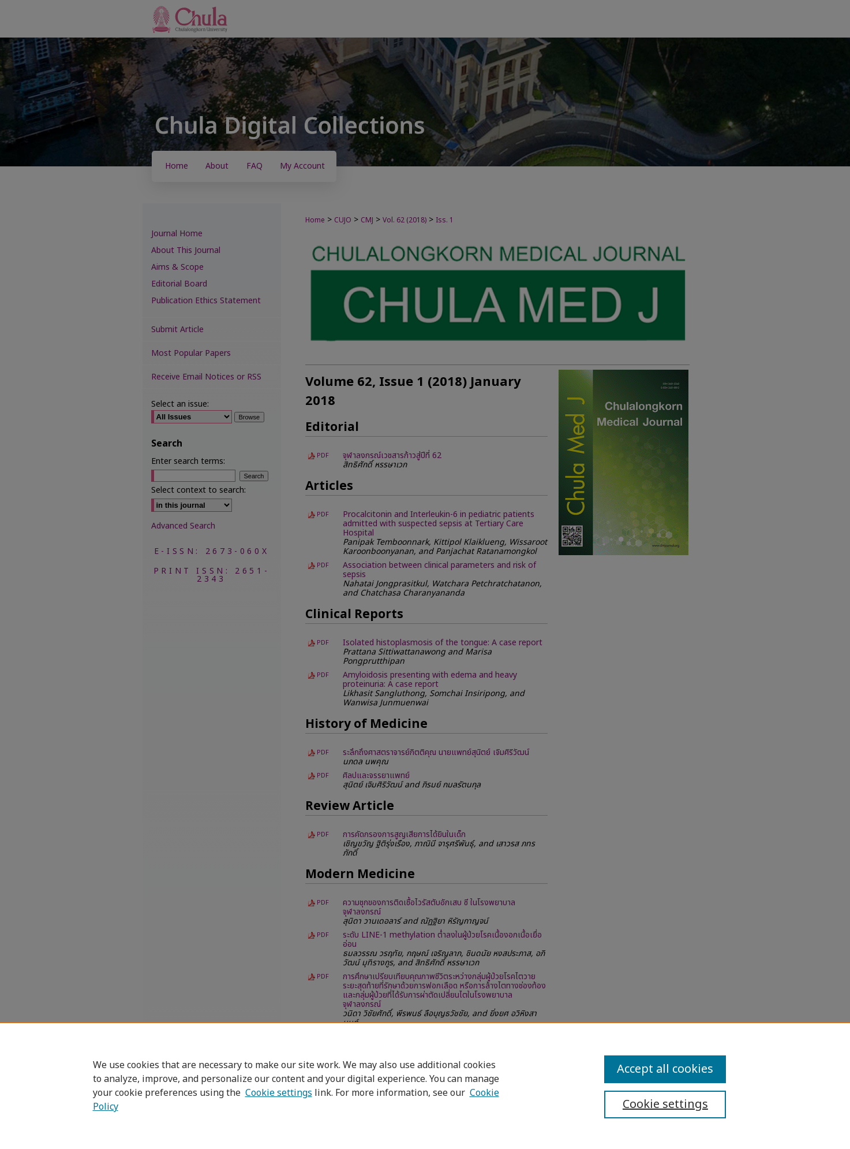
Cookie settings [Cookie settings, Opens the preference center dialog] (665, 1104)
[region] (425, 1085)
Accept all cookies (665, 1069)
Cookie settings (278, 1093)
